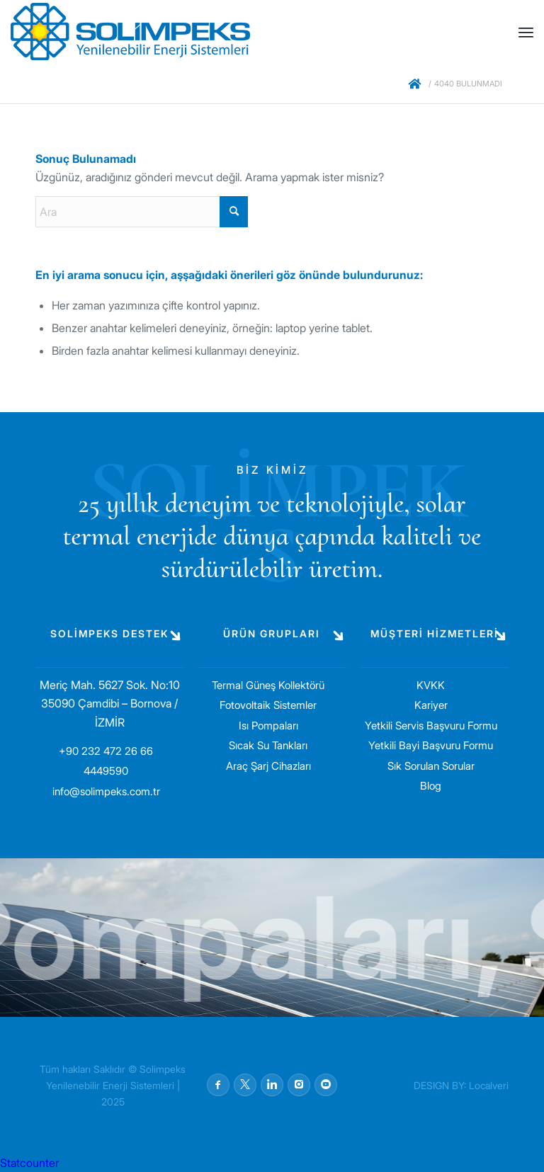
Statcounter (29, 1163)
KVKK (430, 685)
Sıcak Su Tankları (268, 745)
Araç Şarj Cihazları (268, 766)
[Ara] (141, 211)
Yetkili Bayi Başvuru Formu (430, 745)
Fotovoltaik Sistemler (268, 705)
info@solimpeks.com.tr (106, 791)
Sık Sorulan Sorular (431, 766)
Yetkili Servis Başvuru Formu (431, 725)
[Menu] (525, 32)
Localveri (489, 1085)
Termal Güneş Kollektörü (268, 685)
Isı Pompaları (268, 725)
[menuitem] (525, 32)
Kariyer (431, 705)
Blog (430, 785)
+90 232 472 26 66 (106, 751)
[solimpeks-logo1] (130, 32)
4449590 (106, 771)
